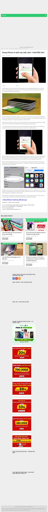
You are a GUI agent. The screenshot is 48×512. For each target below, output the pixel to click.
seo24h (3, 55)
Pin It (17, 85)
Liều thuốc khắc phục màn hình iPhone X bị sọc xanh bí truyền (12, 233)
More (5, 238)
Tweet (3, 85)
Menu (3, 15)
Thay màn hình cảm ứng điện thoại (27, 506)
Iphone (7, 48)
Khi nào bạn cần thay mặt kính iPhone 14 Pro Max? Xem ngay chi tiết (36, 233)
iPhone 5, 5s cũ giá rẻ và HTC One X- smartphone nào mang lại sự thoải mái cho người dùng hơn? (35, 259)
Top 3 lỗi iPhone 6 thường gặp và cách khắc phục (11, 258)
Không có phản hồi (10, 236)
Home (3, 48)
